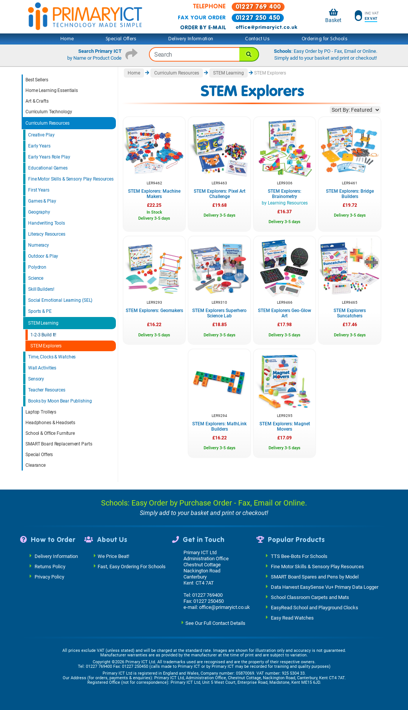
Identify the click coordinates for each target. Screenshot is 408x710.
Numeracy (38, 245)
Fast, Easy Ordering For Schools (132, 566)
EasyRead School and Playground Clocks (314, 607)
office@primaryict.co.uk (266, 27)
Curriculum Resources (47, 123)
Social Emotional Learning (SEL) (60, 300)
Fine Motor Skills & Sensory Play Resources (71, 179)
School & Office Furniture (50, 433)
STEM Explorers (46, 346)
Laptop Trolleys (40, 412)
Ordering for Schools (325, 38)
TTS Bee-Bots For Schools (299, 556)
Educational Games (48, 168)
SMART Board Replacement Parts (58, 444)
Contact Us (257, 38)
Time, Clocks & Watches (52, 357)
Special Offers (121, 38)
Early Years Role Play (49, 157)
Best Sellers (36, 79)
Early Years (39, 146)
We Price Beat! (113, 556)
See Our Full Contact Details (215, 623)
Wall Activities (42, 368)
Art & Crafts (37, 101)
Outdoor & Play (43, 256)
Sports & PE (40, 311)
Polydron (37, 267)
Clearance (35, 465)
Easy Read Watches (292, 617)
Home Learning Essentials (51, 90)
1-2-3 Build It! (43, 335)
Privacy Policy (49, 576)
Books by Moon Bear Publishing (60, 401)
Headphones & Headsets (50, 422)
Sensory (36, 379)
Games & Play (42, 201)
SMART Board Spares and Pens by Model (315, 576)
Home (67, 38)
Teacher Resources (46, 390)
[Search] (249, 54)
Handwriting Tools (46, 223)
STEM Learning (43, 323)
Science (35, 278)
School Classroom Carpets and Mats (310, 597)
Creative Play (41, 135)
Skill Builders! (41, 289)
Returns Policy (50, 566)
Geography (39, 212)
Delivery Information (190, 38)
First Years (38, 190)
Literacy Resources (46, 234)
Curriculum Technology (48, 111)
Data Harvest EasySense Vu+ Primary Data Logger (324, 587)
